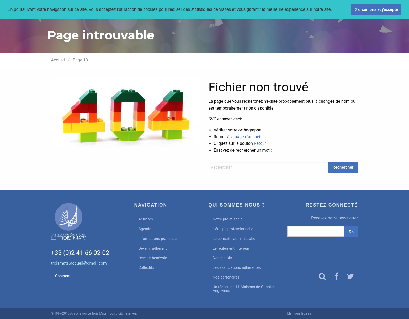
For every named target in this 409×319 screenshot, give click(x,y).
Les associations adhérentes (237, 267)
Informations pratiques (158, 238)
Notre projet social (228, 219)
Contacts (62, 276)
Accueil (58, 60)
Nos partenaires (226, 277)
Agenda (145, 229)
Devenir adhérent (153, 248)
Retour (260, 143)
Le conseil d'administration (235, 238)
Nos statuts (222, 258)
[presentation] (322, 250)
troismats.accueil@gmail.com (79, 263)
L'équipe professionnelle (233, 229)
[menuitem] (167, 219)
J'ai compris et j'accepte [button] (376, 9)
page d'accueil (248, 136)
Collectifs (146, 267)
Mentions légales (299, 313)
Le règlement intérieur (231, 248)
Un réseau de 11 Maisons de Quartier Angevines (244, 289)
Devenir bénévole (153, 258)
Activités (146, 219)
